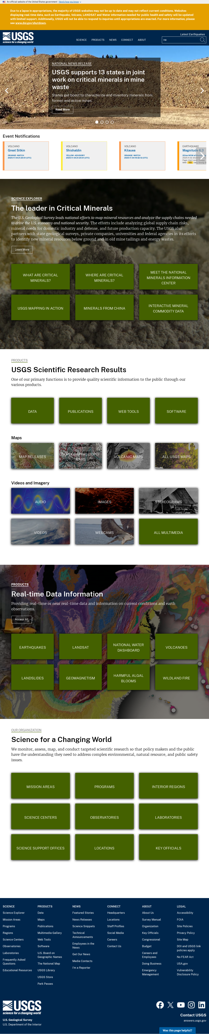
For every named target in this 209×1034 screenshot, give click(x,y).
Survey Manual (151, 919)
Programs (9, 926)
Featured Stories (83, 912)
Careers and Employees (149, 955)
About (142, 40)
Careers (112, 939)
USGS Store (45, 977)
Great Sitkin (16, 150)
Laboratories (11, 953)
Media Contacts (82, 961)
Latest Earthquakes (192, 34)
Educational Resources (17, 970)
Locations (113, 919)
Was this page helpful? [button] (177, 1030)
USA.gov (182, 963)
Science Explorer (26, 198)
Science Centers (13, 939)
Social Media (115, 933)
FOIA (180, 919)
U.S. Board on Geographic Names (50, 955)
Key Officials (150, 933)
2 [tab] (101, 122)
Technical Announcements (82, 935)
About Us (148, 912)
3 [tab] (107, 122)
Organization (150, 926)
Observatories (11, 946)
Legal (181, 906)
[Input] (184, 40)
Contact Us (114, 946)
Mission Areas (11, 919)
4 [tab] (112, 122)
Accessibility (185, 912)
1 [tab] (96, 122)
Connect (127, 40)
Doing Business (151, 963)
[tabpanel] (104, 87)
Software (43, 946)
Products (98, 40)
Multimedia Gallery (50, 933)
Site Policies (185, 926)
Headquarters (116, 912)
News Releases (82, 919)
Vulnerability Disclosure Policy (188, 972)
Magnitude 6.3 (193, 150)
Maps (41, 919)
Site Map (182, 939)
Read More (62, 109)
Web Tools (44, 939)
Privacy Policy (186, 933)
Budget (146, 946)
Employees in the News (83, 945)
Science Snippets (83, 926)
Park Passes (45, 983)
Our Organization (26, 730)
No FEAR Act (185, 957)
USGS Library (46, 970)
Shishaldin (73, 150)
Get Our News (81, 954)
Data (41, 912)
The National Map (49, 963)
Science (81, 40)
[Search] (202, 40)
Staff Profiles (115, 926)
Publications (45, 926)
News (112, 40)
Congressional (151, 939)
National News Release (72, 63)
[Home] (18, 42)
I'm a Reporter (81, 967)
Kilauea (129, 150)
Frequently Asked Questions (14, 961)
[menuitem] (81, 38)
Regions (8, 933)
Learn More (22, 249)
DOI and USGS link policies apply (189, 948)
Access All (21, 619)
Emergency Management (150, 972)
